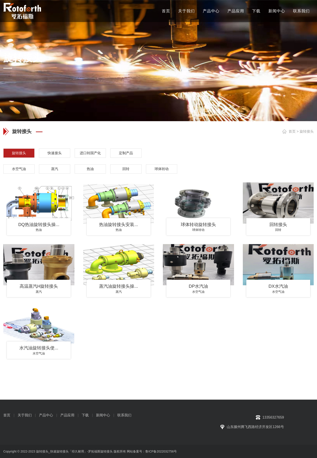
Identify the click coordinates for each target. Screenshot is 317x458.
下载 (256, 11)
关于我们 (186, 11)
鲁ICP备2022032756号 (161, 451)
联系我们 (301, 11)
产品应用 (235, 11)
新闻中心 (276, 11)
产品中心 (211, 11)
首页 (166, 11)
